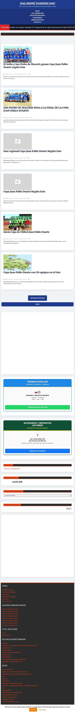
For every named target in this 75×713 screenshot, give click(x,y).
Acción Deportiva (7, 669)
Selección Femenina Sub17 (10, 620)
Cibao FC (5, 678)
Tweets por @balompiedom (11, 469)
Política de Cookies (7, 590)
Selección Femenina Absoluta (10, 701)
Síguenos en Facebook (37, 451)
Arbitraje (4, 643)
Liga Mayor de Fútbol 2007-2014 (12, 661)
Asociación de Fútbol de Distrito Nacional (14, 672)
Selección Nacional (37, 15)
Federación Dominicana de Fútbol (12, 683)
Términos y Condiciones (9, 597)
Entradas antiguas (37, 298)
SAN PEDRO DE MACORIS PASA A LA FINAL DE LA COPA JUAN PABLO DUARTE (35, 109)
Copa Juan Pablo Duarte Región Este (24, 191)
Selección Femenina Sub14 (10, 625)
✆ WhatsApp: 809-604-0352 (37, 407)
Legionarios (37, 18)
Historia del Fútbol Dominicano (11, 652)
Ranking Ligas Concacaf (9, 697)
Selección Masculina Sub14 (10, 616)
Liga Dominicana (37, 13)
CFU (3, 676)
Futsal (4, 633)
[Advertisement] (10, 343)
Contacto (37, 22)
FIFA (3, 688)
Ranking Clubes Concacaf (9, 695)
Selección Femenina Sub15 (10, 623)
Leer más (42, 710)
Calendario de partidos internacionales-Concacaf (16, 674)
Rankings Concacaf (8, 699)
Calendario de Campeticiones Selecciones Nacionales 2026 (19, 645)
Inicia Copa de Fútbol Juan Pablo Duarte (26, 232)
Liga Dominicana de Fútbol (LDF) (12, 692)
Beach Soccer (6, 635)
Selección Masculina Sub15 (10, 614)
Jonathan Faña (6, 654)
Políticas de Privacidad (9, 592)
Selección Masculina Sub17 (10, 611)
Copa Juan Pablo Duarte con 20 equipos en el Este (31, 272)
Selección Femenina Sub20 (10, 618)
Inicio (37, 11)
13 (32, 117)
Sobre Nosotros (37, 20)
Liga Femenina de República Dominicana (14, 659)
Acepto (33, 709)
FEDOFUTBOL (6, 650)
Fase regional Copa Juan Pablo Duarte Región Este (32, 151)
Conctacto (5, 599)
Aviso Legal (5, 594)
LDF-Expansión (6, 657)
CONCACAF (5, 681)
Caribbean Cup (6, 648)
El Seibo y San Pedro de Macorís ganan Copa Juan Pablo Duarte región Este (35, 66)
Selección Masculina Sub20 (10, 609)
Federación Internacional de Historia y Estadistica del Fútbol (20, 685)
